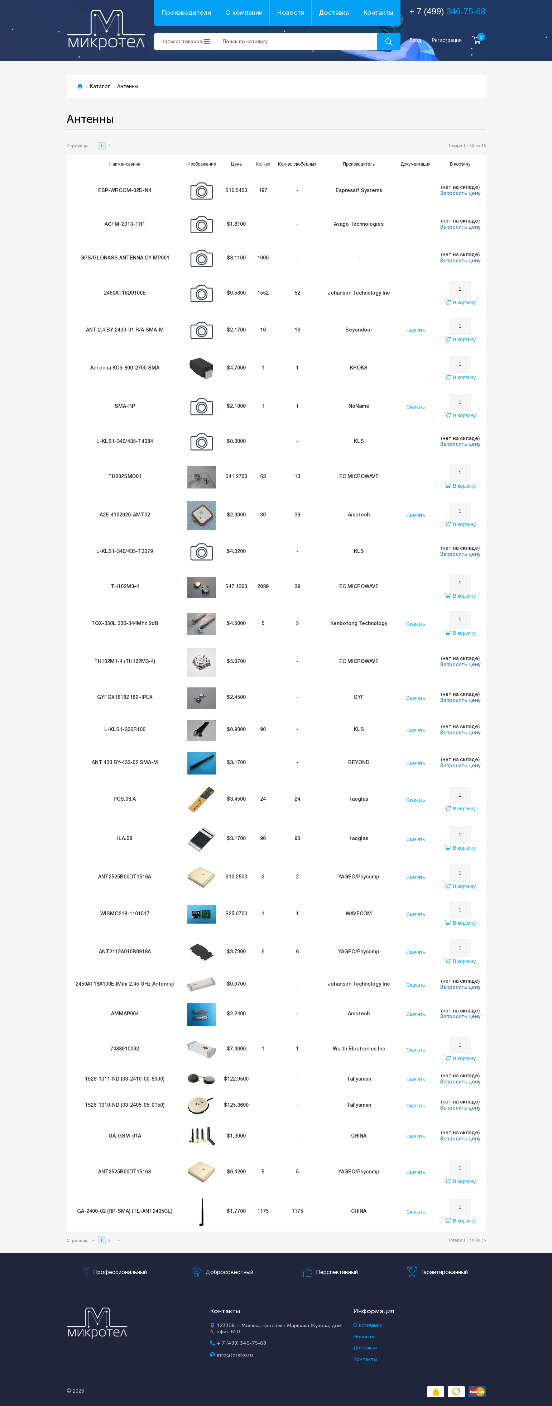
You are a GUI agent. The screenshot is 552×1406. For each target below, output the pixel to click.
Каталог (100, 87)
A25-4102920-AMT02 (125, 515)
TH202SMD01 (124, 477)
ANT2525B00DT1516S (125, 1172)
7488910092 (124, 1049)
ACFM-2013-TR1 (125, 224)
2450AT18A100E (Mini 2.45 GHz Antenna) (125, 984)
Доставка (334, 12)
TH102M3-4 (125, 587)
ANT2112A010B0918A (125, 952)
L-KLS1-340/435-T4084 (124, 441)
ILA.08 (124, 839)
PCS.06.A (125, 799)
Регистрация (447, 40)
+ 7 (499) (447, 11)
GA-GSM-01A (125, 1136)
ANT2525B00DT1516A (124, 877)
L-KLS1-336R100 (124, 730)
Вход (415, 40)
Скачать (415, 330)
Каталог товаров (181, 41)
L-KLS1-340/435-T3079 (124, 551)
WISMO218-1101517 (124, 914)
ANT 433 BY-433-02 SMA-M (125, 763)
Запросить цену (460, 193)
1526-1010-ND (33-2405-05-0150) (124, 1105)
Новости (290, 12)
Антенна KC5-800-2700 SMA (124, 368)
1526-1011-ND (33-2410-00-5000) (124, 1079)
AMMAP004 (125, 1014)
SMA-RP (125, 406)
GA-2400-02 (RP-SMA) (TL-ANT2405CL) (124, 1211)
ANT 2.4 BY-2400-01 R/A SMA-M (125, 330)
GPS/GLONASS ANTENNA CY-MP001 (124, 258)
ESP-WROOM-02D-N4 (124, 191)
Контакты (378, 12)
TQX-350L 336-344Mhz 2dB (124, 623)
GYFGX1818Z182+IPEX (125, 697)
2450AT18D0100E (125, 293)
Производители (186, 12)
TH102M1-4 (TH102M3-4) (124, 661)
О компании (244, 12)
